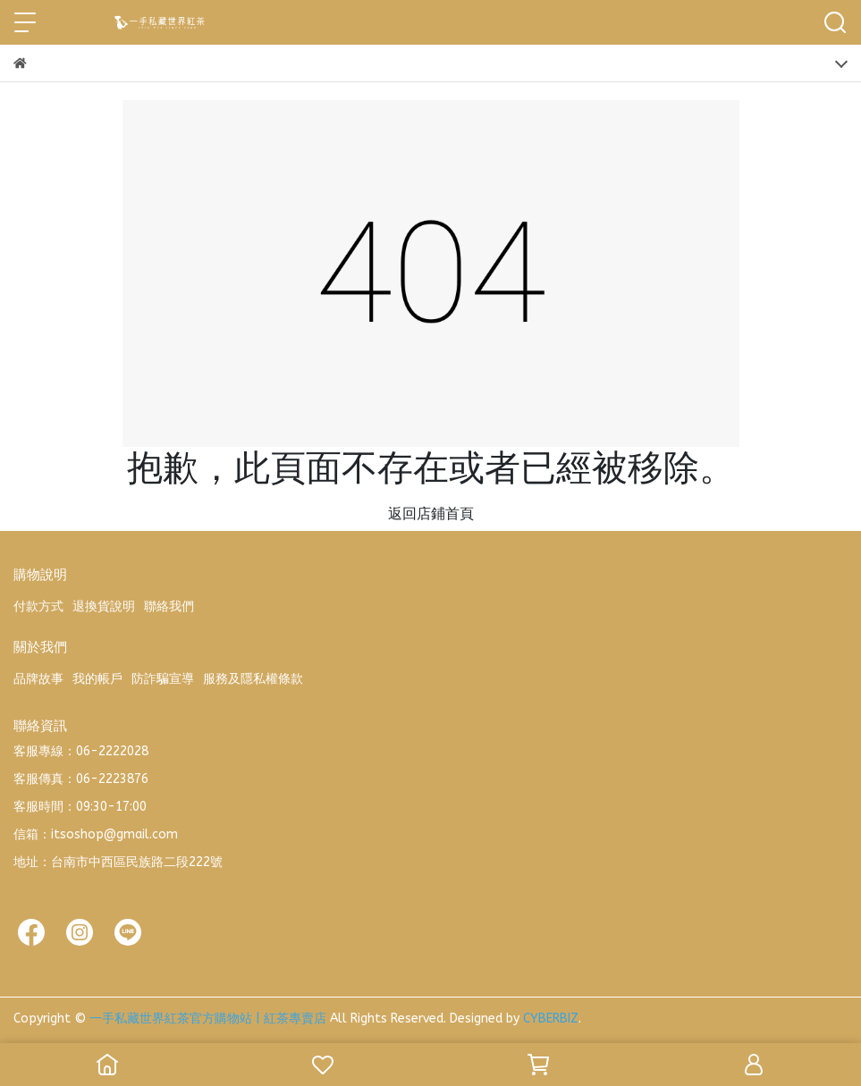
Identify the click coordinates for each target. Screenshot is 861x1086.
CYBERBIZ (550, 1018)
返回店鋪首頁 (431, 513)
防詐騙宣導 (162, 678)
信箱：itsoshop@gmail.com (95, 834)
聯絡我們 (169, 606)
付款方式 (38, 606)
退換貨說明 (103, 606)
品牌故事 (38, 678)
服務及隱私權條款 (253, 678)
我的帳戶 (97, 678)
